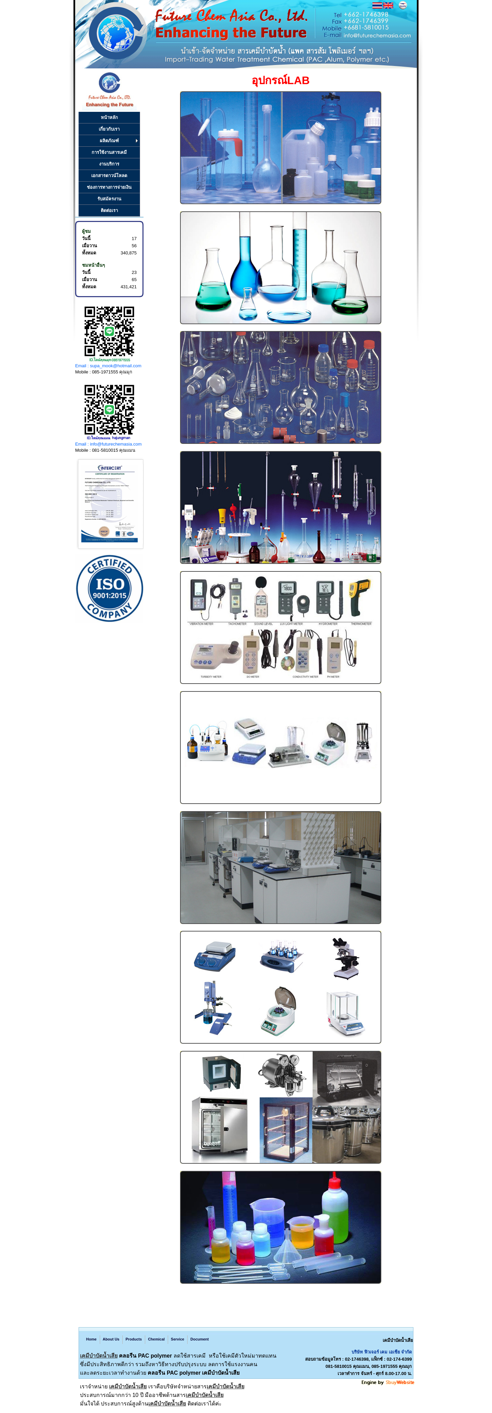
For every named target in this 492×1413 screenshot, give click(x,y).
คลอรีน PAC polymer (145, 1356)
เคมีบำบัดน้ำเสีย (99, 1356)
